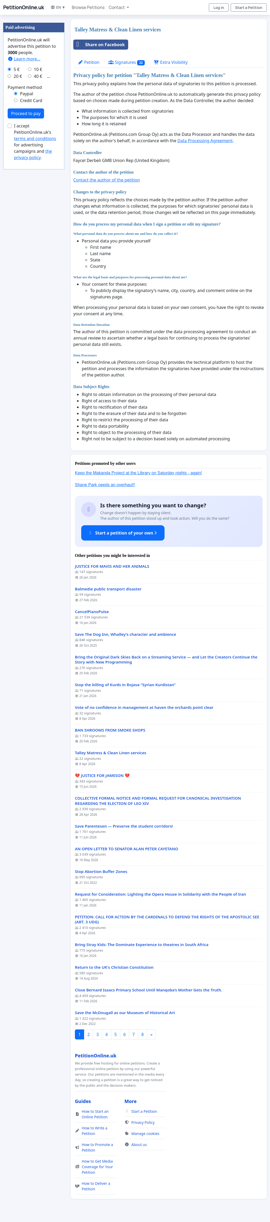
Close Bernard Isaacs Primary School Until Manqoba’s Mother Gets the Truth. (148, 989)
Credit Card (31, 100)
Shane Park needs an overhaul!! (105, 485)
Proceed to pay (26, 113)
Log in (218, 7)
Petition (88, 62)
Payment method (25, 87)
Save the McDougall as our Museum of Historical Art (125, 1012)
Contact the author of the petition (106, 180)
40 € (38, 76)
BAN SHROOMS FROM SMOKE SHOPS (110, 730)
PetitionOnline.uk (23, 7)
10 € (38, 69)
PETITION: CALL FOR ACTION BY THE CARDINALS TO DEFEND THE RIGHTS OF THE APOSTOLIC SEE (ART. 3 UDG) (167, 919)
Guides (83, 1101)
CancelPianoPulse (92, 611)
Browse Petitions (88, 7)
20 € (18, 76)
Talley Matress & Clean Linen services (110, 752)
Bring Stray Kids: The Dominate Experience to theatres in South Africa (142, 944)
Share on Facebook (99, 44)
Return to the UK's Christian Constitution (114, 967)
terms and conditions (35, 138)
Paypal (26, 94)
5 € (17, 69)
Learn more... (24, 59)
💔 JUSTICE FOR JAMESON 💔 (102, 775)
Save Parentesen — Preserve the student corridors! (124, 826)
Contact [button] (117, 7)
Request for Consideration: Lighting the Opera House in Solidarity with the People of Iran (160, 894)
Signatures (126, 62)
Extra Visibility (170, 62)
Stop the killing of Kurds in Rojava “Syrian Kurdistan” (125, 684)
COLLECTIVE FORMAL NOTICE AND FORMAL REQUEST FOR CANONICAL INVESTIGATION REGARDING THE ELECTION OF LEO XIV (158, 801)
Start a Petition (248, 7)
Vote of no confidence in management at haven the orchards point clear (144, 707)
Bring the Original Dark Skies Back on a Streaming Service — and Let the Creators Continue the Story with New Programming (166, 660)
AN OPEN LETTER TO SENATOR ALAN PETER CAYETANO (126, 848)
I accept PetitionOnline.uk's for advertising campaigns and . (35, 141)
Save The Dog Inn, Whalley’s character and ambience (125, 634)
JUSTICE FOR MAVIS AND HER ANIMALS (112, 566)
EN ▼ (58, 7)
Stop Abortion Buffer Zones (101, 871)
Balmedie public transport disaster (108, 588)
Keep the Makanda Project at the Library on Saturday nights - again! (138, 473)
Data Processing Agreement (205, 141)
